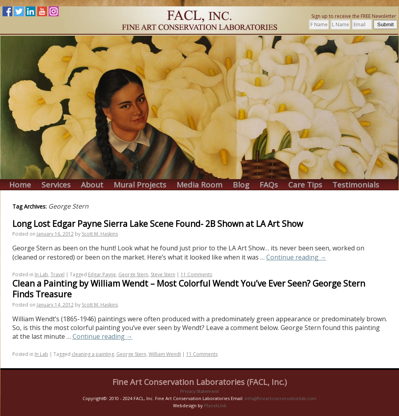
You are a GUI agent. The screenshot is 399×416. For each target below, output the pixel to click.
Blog (241, 185)
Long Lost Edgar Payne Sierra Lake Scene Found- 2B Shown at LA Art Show (157, 223)
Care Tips (305, 185)
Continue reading (296, 257)
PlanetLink (215, 405)
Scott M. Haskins (100, 233)
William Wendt (165, 354)
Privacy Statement (199, 391)
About (92, 185)
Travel (58, 274)
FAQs (268, 185)
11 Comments (196, 274)
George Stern (133, 274)
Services (56, 185)
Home (20, 185)
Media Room (199, 185)
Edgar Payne (102, 274)
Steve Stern (163, 274)
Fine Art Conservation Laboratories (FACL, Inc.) (199, 382)
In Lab (41, 274)
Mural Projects (140, 185)
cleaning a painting (93, 354)
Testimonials (355, 185)
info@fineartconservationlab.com (280, 398)
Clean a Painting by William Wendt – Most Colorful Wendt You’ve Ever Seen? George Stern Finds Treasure (188, 289)
